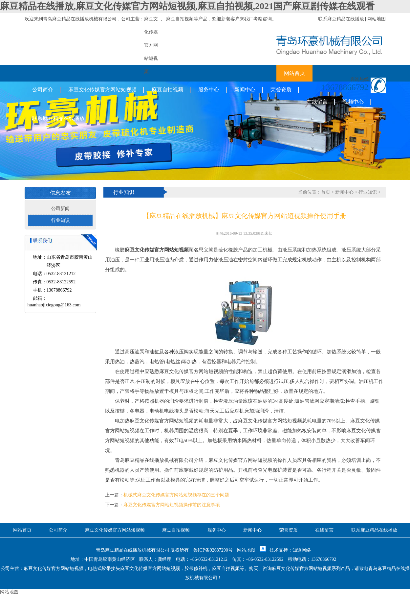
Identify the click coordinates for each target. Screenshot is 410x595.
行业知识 (60, 220)
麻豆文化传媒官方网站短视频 (102, 89)
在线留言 (317, 102)
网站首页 (294, 73)
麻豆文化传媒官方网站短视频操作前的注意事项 (171, 504)
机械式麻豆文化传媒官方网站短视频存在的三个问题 (176, 494)
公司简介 (42, 89)
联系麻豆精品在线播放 (341, 18)
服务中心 (208, 89)
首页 (325, 192)
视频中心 (353, 102)
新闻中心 (244, 89)
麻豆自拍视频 (180, 18)
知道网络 (301, 550)
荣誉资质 (280, 89)
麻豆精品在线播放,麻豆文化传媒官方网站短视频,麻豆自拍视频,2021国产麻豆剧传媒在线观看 (187, 6)
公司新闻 (60, 208)
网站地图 (376, 18)
